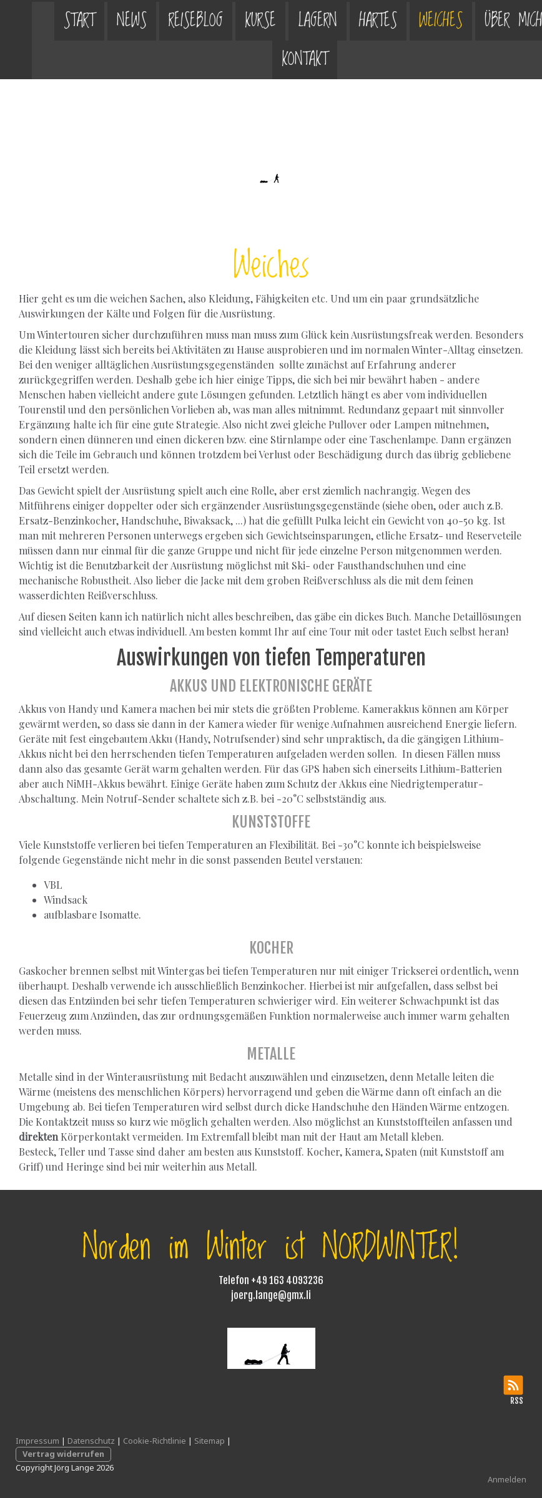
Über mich (482, 19)
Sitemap (209, 1440)
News (100, 19)
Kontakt (273, 57)
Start (47, 19)
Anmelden (507, 1479)
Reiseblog (164, 19)
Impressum (37, 1440)
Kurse (228, 19)
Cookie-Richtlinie (154, 1440)
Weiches (409, 19)
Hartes (346, 19)
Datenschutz (91, 1440)
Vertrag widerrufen (63, 1453)
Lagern (285, 19)
